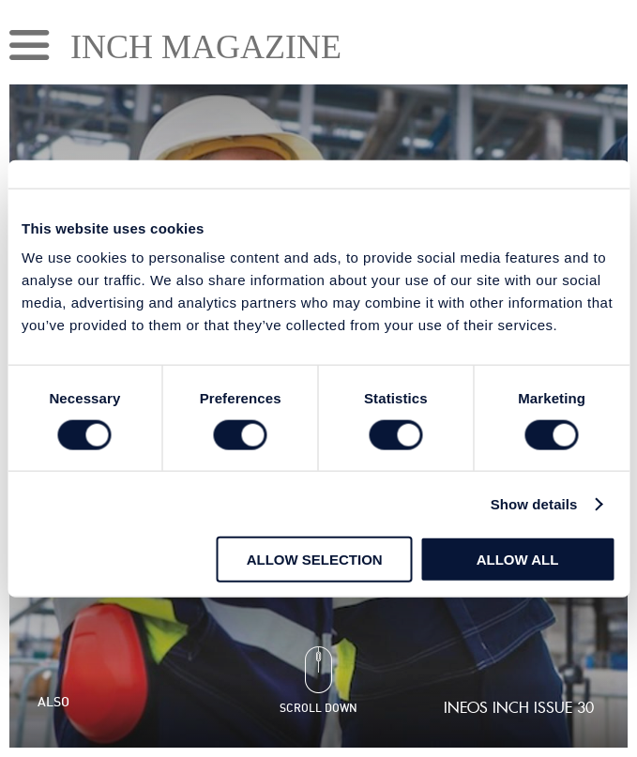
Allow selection (315, 560)
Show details (534, 503)
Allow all (518, 560)
